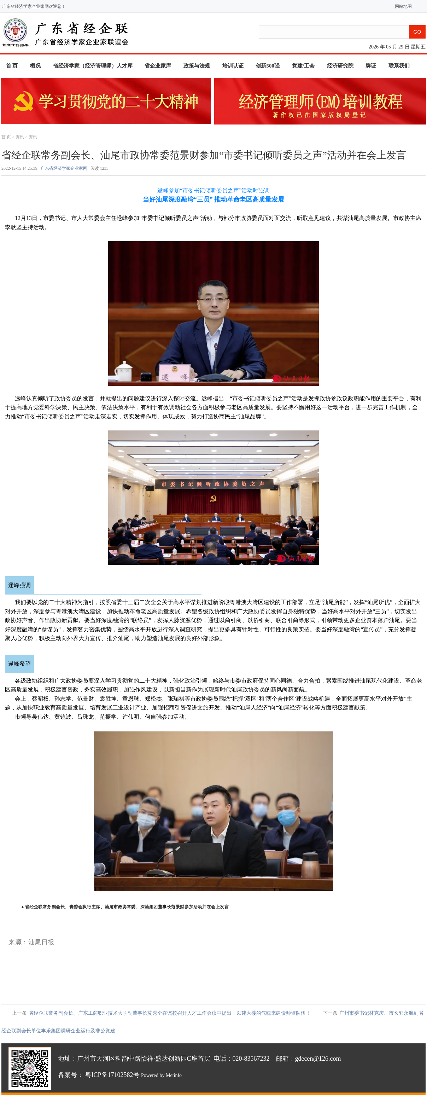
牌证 (370, 66)
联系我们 (399, 66)
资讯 (20, 136)
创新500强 (268, 66)
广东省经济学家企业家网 (64, 168)
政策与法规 (196, 66)
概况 (35, 66)
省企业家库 (158, 66)
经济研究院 (340, 66)
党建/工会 (303, 66)
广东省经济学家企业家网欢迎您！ (34, 6)
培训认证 (233, 66)
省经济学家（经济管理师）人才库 (93, 66)
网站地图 (402, 6)
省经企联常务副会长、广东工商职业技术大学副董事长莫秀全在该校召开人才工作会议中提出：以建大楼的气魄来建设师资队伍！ (170, 1013)
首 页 (12, 66)
